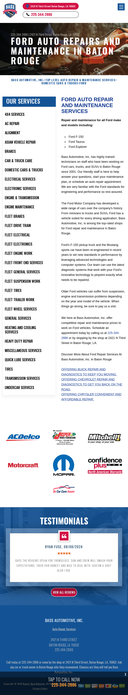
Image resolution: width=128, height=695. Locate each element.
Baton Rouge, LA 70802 (66, 34)
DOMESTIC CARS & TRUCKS (60, 83)
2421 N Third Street (41, 34)
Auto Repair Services (64, 632)
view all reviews (64, 595)
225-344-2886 (41, 14)
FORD (83, 83)
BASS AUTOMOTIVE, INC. (27, 80)
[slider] (64, 556)
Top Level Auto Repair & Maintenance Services (80, 80)
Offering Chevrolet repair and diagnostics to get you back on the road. (91, 384)
